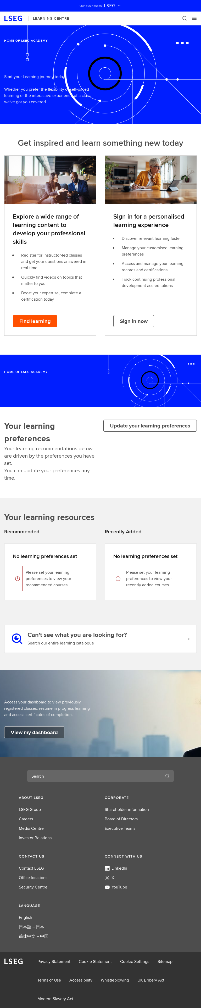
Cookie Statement (95, 961)
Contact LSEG (31, 868)
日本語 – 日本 (31, 927)
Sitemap (165, 961)
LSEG (113, 5)
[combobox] (94, 776)
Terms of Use (49, 980)
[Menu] (194, 18)
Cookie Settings (134, 961)
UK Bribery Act (150, 980)
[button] (57, 797)
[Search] (184, 18)
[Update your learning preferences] (150, 426)
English (25, 917)
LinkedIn (116, 868)
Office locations (33, 878)
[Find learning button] (35, 321)
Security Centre (33, 887)
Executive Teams (120, 828)
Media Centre (31, 828)
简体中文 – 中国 (33, 936)
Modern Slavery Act (55, 999)
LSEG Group (30, 809)
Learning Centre (51, 18)
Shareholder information (127, 809)
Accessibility (80, 980)
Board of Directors (121, 819)
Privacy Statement (53, 961)
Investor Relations (35, 838)
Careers (26, 819)
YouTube (116, 887)
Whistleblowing (115, 980)
